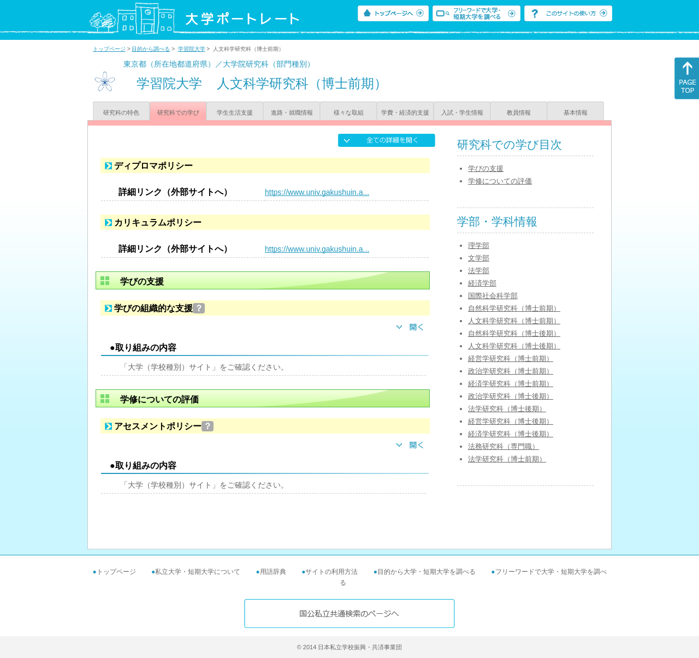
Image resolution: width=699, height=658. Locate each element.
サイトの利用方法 (331, 572)
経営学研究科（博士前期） (510, 358)
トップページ (109, 49)
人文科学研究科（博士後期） (514, 346)
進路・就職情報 (292, 112)
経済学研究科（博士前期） (510, 384)
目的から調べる (151, 49)
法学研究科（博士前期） (507, 459)
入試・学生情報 (462, 112)
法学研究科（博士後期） (507, 409)
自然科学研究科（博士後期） (514, 333)
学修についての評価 (500, 181)
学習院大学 (191, 49)
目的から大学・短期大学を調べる (426, 572)
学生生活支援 (235, 112)
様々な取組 (349, 112)
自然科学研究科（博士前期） (514, 308)
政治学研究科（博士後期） (510, 396)
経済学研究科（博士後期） (510, 434)
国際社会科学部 (493, 296)
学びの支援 (485, 168)
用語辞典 (273, 572)
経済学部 (482, 283)
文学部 (478, 258)
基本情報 (576, 112)
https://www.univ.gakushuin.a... (317, 192)
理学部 (478, 245)
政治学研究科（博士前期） (510, 371)
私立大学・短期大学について (197, 572)
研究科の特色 (121, 112)
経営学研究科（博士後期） (510, 421)
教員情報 (519, 112)
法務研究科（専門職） (503, 446)
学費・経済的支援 (405, 112)
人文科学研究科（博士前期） (514, 321)
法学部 (478, 270)
